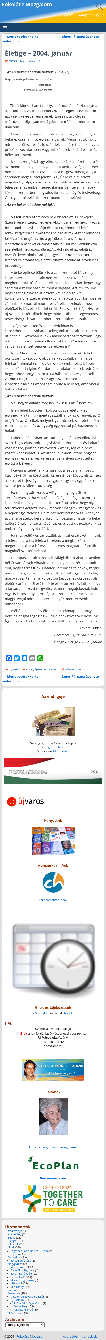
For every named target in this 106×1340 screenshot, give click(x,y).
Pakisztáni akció (23, 1309)
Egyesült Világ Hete (22, 1270)
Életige (12, 1241)
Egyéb (14, 669)
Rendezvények (17, 1267)
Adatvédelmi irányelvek (80, 1336)
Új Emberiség (18, 1306)
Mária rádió (61, 751)
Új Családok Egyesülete (27, 1303)
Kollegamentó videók (53, 900)
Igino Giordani (46, 669)
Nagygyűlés (15, 1264)
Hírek (11, 1247)
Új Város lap (15, 1313)
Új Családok (17, 1300)
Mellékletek (15, 1257)
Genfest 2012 (18, 1277)
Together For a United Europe (29, 1251)
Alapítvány (14, 1234)
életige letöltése (53, 747)
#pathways (15, 1231)
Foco (29, 669)
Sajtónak (13, 1290)
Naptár (69, 1013)
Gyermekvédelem (53, 1178)
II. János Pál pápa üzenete (80, 37)
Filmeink (13, 1244)
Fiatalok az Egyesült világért (27, 1296)
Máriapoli (16, 1283)
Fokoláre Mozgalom (27, 4)
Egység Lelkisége (20, 1260)
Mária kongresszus (22, 1280)
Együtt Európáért (21, 1273)
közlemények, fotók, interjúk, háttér (53, 1147)
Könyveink (14, 1254)
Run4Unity (17, 1287)
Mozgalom (42, 1013)
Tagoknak (14, 1293)
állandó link (74, 669)
